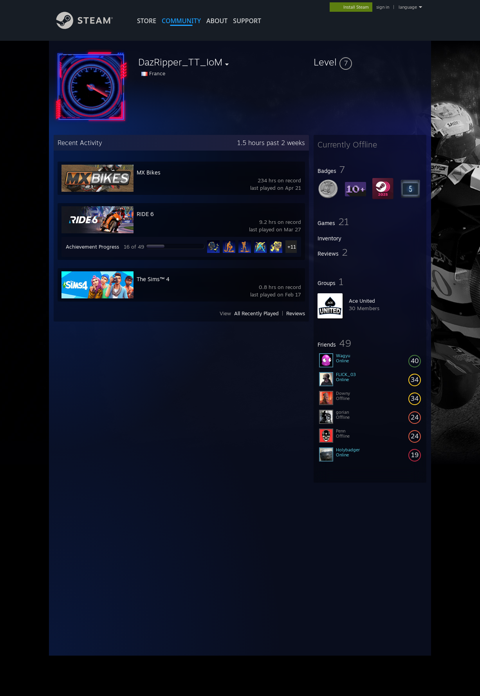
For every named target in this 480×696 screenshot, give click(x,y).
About (216, 20)
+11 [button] (291, 247)
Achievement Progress (92, 247)
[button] (370, 62)
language (408, 7)
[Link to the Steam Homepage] (90, 27)
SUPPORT (247, 20)
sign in (382, 7)
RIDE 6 (145, 214)
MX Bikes (149, 172)
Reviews (295, 313)
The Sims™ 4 (153, 279)
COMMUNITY (181, 20)
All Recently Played (256, 313)
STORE (146, 20)
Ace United (362, 301)
